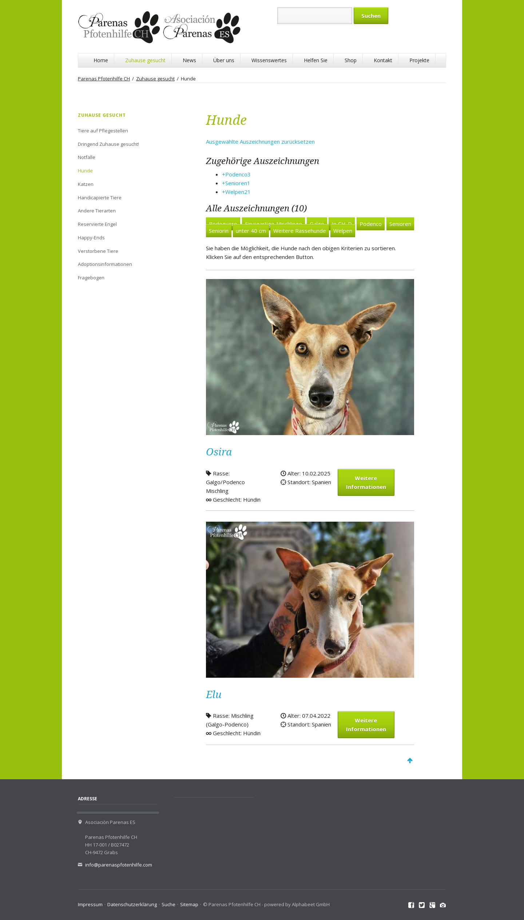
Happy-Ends (91, 237)
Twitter (422, 905)
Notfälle (86, 157)
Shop (351, 60)
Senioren (400, 223)
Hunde (85, 170)
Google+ (432, 905)
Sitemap (189, 904)
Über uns (223, 60)
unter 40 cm (251, 230)
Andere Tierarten (97, 210)
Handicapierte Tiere (100, 197)
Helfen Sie (316, 60)
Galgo (317, 223)
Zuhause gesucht (145, 60)
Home (101, 60)
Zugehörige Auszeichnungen (262, 161)
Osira (219, 452)
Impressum (90, 904)
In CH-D (342, 223)
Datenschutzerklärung (132, 904)
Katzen (86, 184)
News (189, 60)
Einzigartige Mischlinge (273, 223)
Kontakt (383, 60)
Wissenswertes (269, 60)
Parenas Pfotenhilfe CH (104, 78)
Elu (214, 695)
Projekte (419, 60)
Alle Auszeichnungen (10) (256, 208)
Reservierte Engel (97, 224)
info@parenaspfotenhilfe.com (118, 864)
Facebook (411, 905)
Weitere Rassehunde (299, 230)
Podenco (371, 223)
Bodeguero (223, 223)
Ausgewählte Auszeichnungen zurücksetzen (260, 141)
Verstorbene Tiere (98, 251)
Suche (168, 904)
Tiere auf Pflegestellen (103, 130)
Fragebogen (91, 277)
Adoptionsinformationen (105, 264)
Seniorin (219, 230)
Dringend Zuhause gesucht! (108, 144)
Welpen (342, 230)
